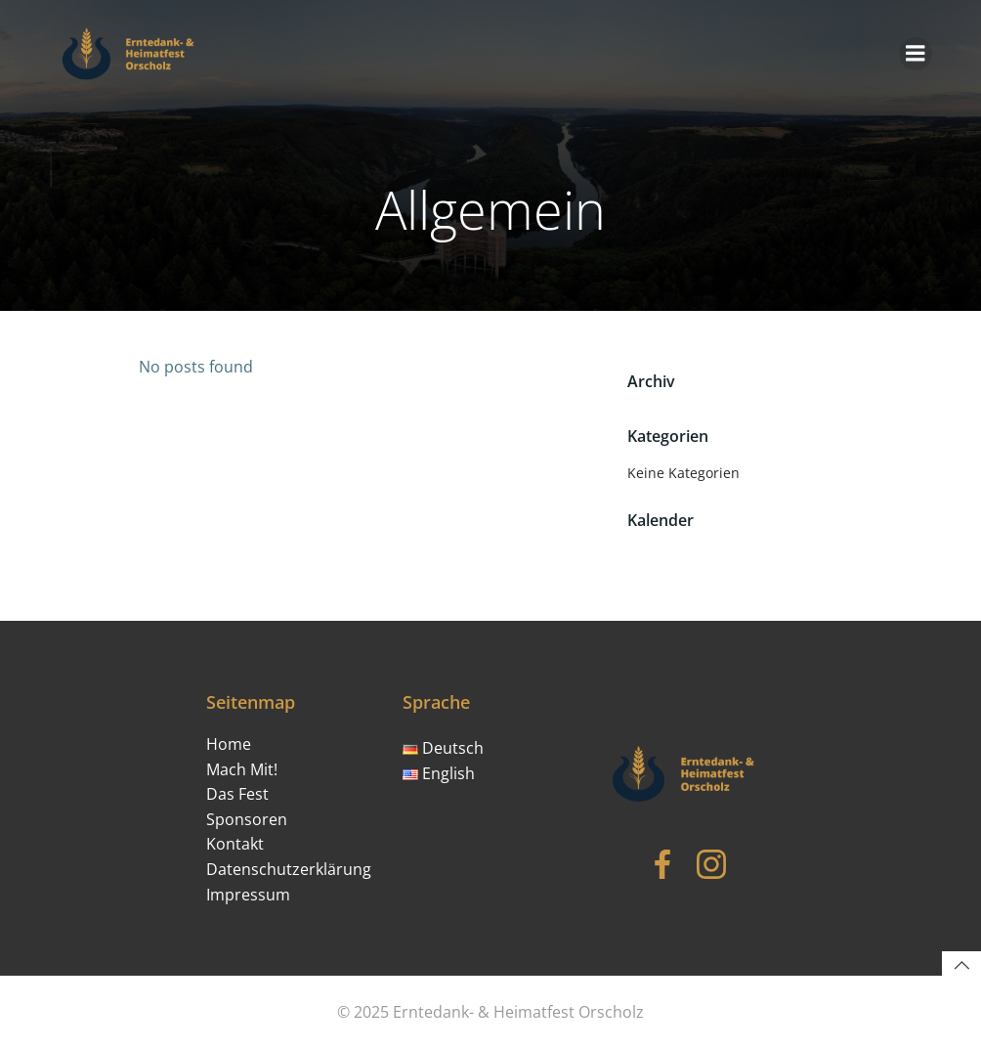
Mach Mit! (241, 769)
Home (228, 744)
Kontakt (235, 843)
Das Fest (237, 794)
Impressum (248, 894)
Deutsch (443, 748)
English (439, 773)
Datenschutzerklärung (288, 869)
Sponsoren (246, 819)
